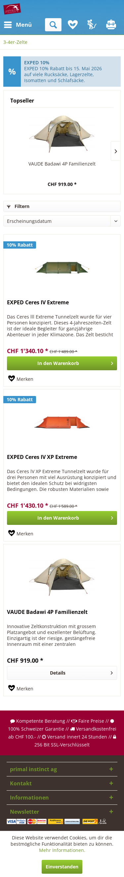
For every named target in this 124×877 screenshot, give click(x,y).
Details (81, 672)
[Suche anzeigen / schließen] (53, 24)
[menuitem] (9, 24)
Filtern (18, 206)
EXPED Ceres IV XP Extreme (42, 457)
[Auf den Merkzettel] (20, 379)
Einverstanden (62, 866)
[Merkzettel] (72, 24)
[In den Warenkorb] (62, 363)
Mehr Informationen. (62, 850)
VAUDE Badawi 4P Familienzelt (62, 164)
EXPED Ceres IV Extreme (38, 302)
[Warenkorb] (111, 24)
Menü (11, 23)
